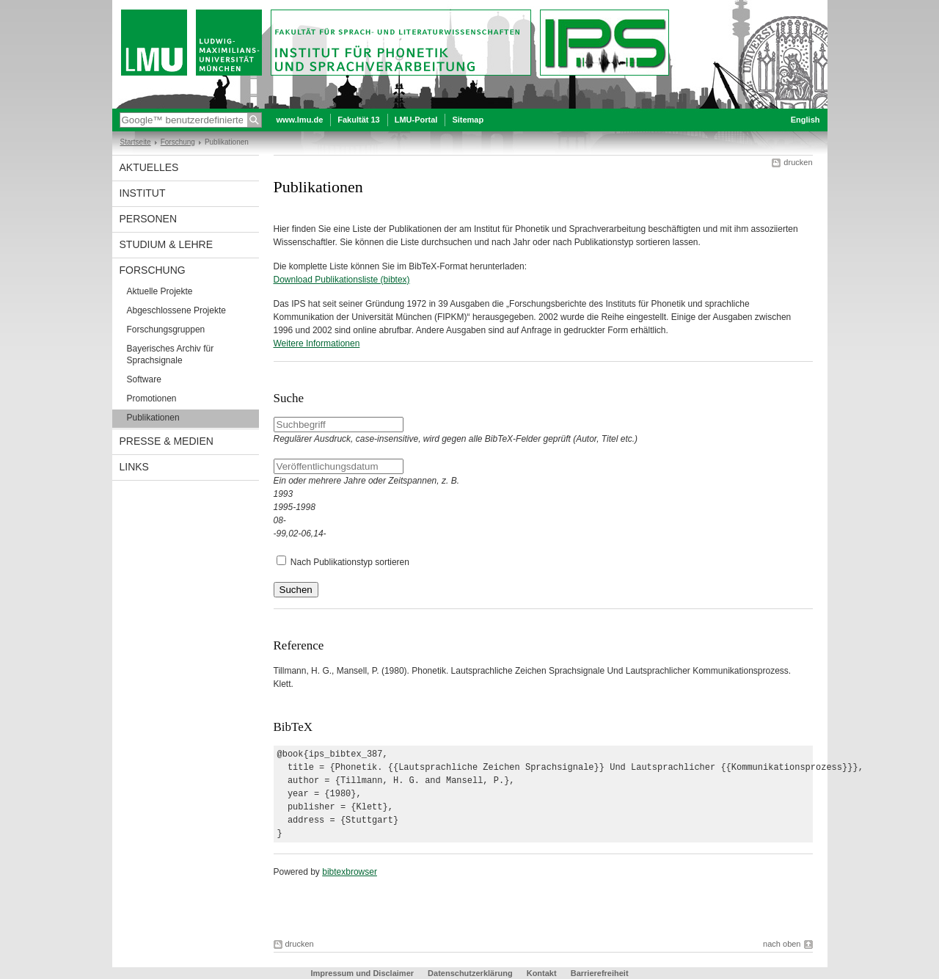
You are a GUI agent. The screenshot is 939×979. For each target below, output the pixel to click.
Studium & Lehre (166, 244)
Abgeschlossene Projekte (176, 310)
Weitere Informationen (317, 343)
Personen (149, 219)
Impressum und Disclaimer (362, 973)
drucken (797, 162)
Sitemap (467, 119)
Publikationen (153, 417)
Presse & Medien (166, 441)
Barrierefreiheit (600, 973)
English (805, 119)
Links (134, 467)
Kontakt (542, 973)
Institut (143, 193)
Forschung (178, 142)
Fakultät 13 (358, 119)
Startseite (135, 142)
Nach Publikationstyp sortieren (350, 562)
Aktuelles (149, 167)
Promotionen (152, 398)
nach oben (781, 943)
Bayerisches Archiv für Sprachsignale (170, 354)
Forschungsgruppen (166, 329)
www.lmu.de (300, 119)
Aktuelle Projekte (160, 291)
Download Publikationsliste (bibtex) (342, 279)
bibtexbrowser (349, 872)
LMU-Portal (416, 119)
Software (144, 379)
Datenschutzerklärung (470, 973)
